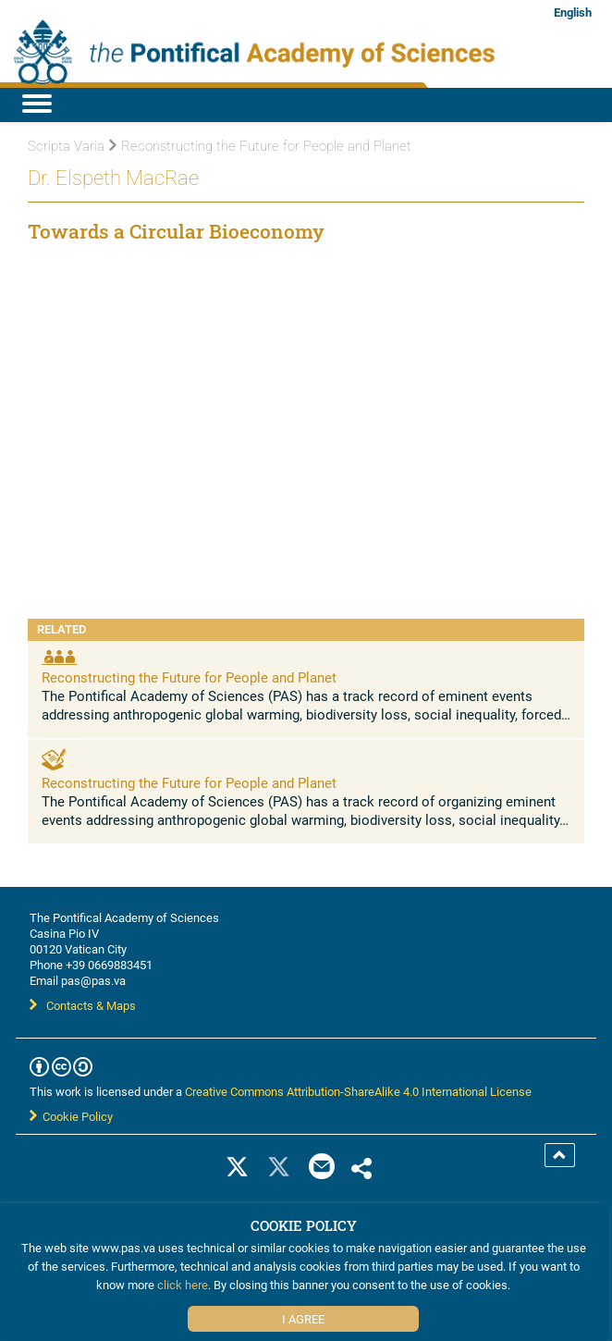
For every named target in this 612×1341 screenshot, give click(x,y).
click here (182, 1284)
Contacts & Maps (83, 1005)
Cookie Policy (71, 1116)
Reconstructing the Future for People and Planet (189, 677)
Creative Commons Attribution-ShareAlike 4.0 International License (358, 1091)
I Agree (303, 1318)
